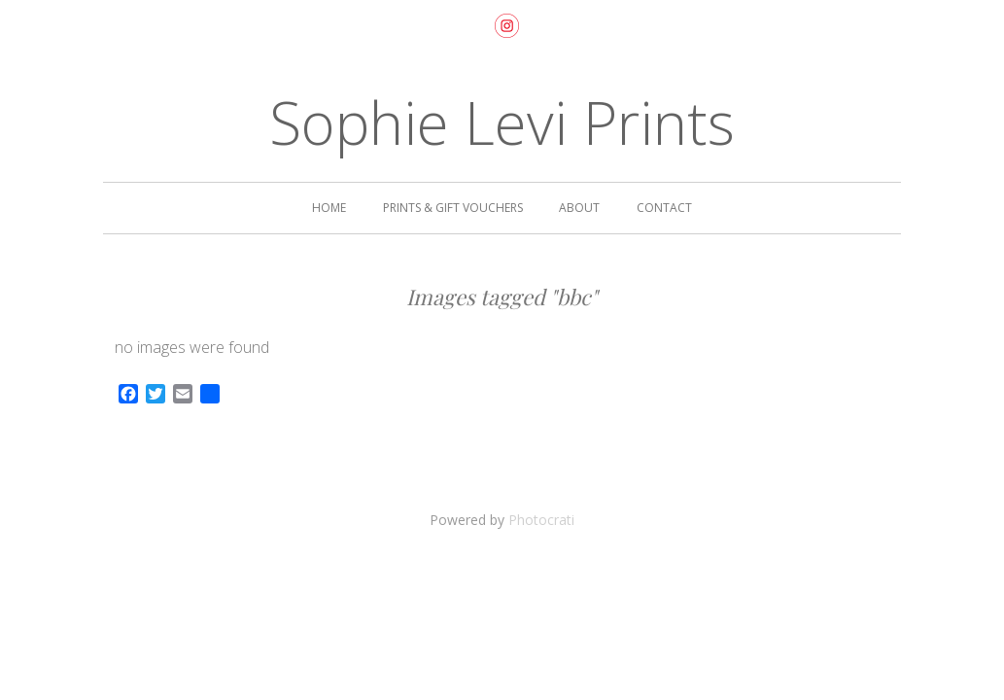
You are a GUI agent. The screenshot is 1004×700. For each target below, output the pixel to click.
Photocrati (541, 519)
